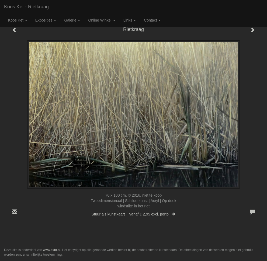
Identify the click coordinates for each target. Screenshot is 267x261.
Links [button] (129, 20)
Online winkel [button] (101, 20)
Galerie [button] (72, 20)
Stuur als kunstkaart (134, 214)
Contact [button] (152, 20)
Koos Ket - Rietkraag (26, 6)
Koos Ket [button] (17, 20)
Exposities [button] (45, 20)
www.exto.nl (51, 250)
